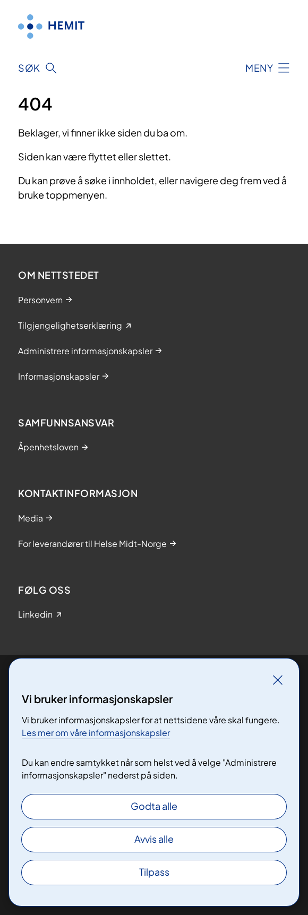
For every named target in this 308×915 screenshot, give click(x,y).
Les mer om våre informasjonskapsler (96, 732)
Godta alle (154, 806)
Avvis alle (154, 839)
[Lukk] (277, 679)
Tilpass (154, 872)
